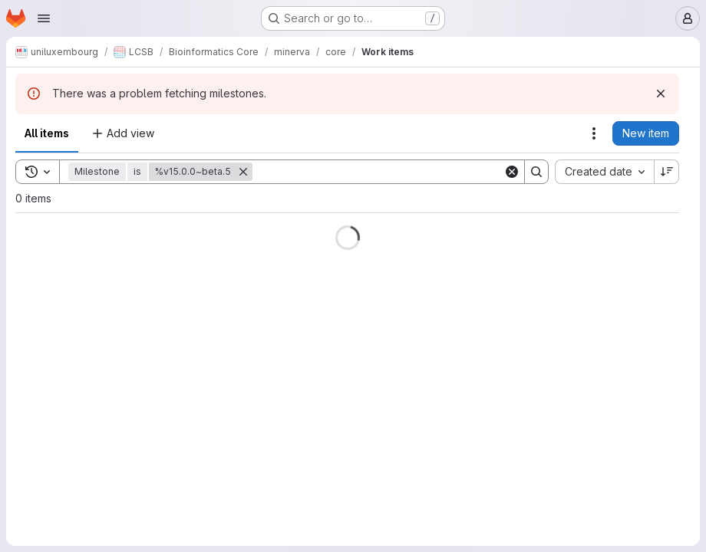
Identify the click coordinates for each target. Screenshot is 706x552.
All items (47, 133)
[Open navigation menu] (43, 18)
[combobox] (604, 171)
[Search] (378, 172)
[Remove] (243, 172)
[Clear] (512, 172)
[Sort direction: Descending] (667, 171)
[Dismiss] (661, 93)
